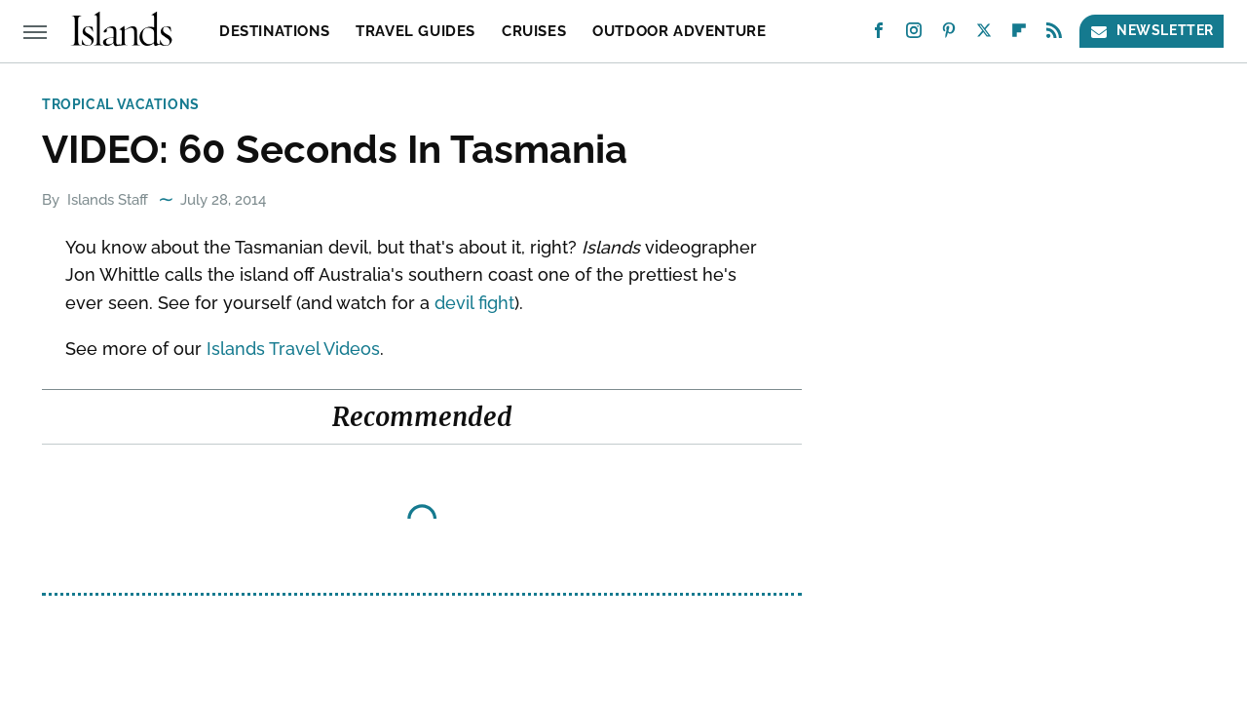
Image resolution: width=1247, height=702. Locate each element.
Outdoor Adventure (679, 31)
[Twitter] (984, 34)
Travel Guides (415, 31)
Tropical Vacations (121, 104)
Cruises (534, 31)
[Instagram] (914, 34)
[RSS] (1054, 34)
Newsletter (1151, 30)
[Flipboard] (1019, 34)
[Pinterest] (949, 34)
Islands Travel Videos (293, 348)
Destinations (274, 31)
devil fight (474, 302)
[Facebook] (878, 34)
